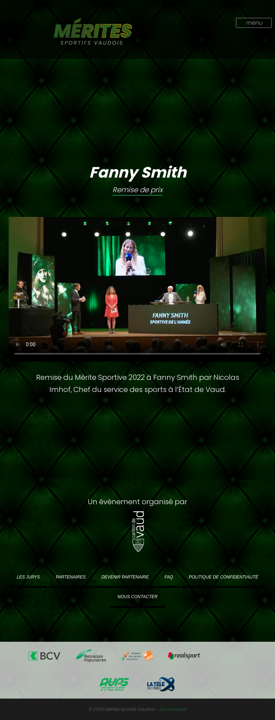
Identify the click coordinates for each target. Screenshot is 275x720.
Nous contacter (137, 596)
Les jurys (28, 577)
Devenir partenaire (125, 577)
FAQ (168, 577)
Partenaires (71, 577)
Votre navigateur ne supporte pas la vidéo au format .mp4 (137, 289)
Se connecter (173, 709)
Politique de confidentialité (223, 577)
